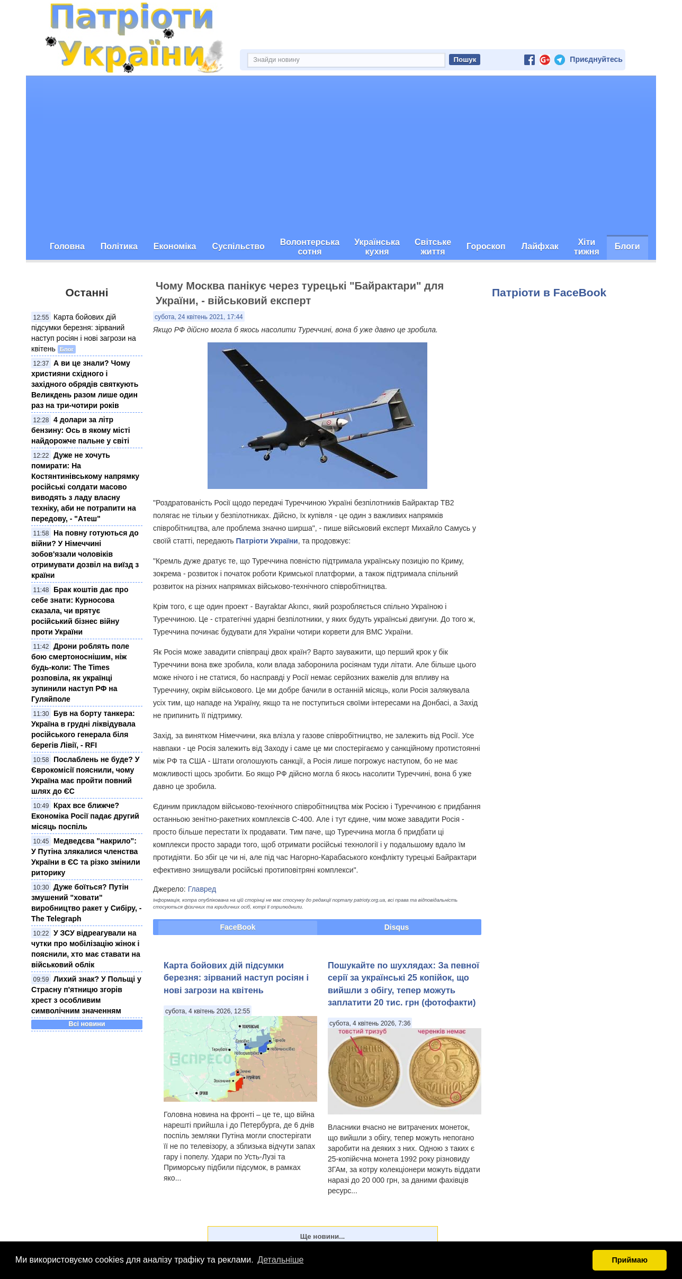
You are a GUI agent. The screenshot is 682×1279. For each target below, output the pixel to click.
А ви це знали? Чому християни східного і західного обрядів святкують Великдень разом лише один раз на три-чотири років (84, 384)
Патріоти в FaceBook (549, 292)
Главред (202, 889)
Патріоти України (267, 541)
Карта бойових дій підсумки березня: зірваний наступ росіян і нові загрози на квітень (236, 977)
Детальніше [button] (280, 1259)
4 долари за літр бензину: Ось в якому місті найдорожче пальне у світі (80, 430)
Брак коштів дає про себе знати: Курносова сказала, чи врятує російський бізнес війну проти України (79, 610)
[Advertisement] (341, 155)
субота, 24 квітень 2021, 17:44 (199, 317)
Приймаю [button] (630, 1260)
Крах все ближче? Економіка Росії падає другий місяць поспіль (85, 816)
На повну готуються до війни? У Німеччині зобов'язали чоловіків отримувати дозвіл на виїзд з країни (85, 554)
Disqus (396, 927)
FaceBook (238, 927)
